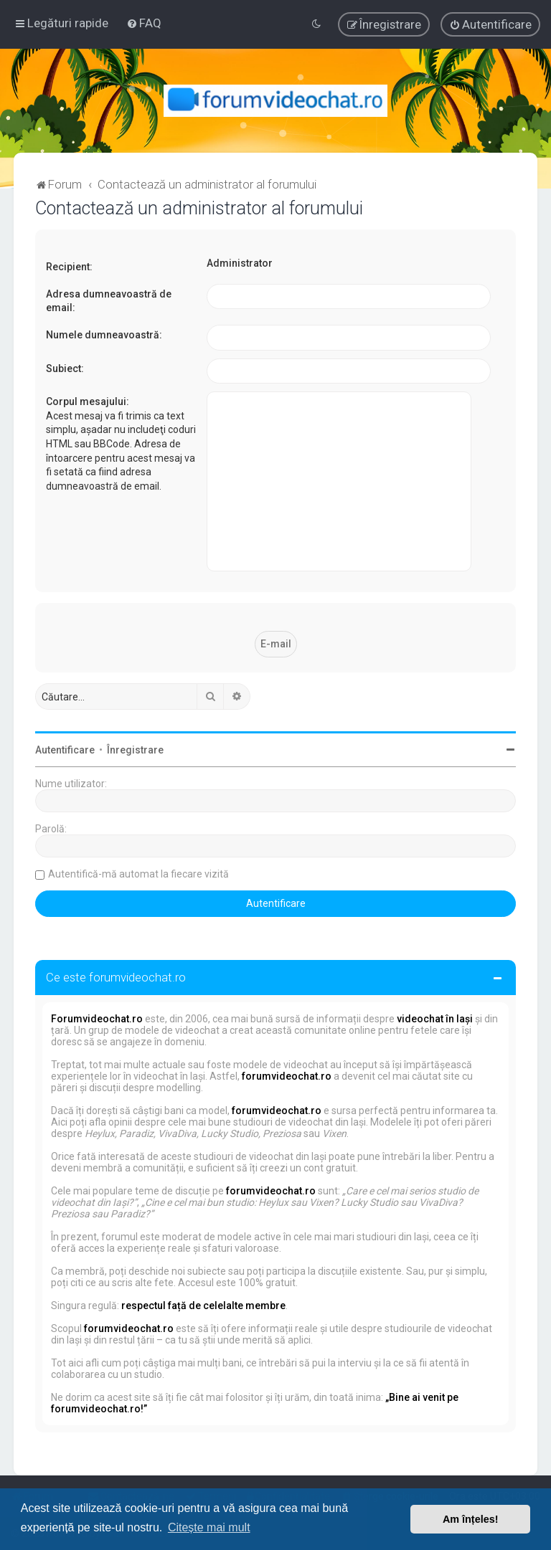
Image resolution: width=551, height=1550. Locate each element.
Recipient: (69, 266)
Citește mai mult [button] (209, 1527)
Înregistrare (135, 750)
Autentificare (65, 750)
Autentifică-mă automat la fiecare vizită (138, 874)
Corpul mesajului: (87, 401)
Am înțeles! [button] (471, 1519)
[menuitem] (144, 23)
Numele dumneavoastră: (104, 335)
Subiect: (65, 368)
